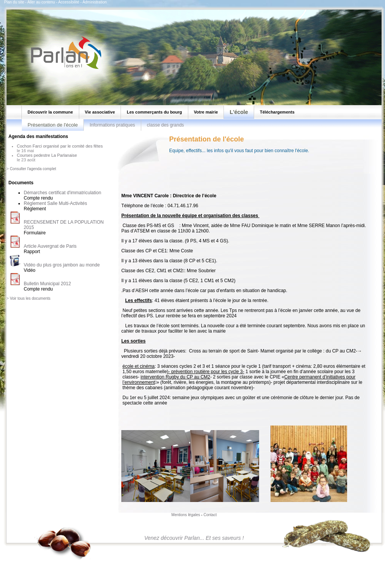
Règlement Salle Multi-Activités (55, 203)
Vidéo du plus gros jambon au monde (62, 265)
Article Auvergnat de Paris (50, 246)
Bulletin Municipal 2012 (47, 283)
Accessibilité (68, 2)
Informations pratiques (112, 125)
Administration (94, 2)
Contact (210, 515)
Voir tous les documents (30, 298)
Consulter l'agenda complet (33, 169)
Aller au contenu (41, 2)
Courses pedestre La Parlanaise (47, 155)
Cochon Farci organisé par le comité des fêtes (60, 146)
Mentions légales (185, 515)
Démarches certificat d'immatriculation (62, 192)
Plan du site (14, 2)
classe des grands (165, 125)
